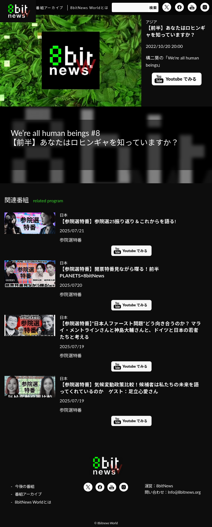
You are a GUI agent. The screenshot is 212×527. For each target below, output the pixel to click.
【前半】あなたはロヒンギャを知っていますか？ (175, 31)
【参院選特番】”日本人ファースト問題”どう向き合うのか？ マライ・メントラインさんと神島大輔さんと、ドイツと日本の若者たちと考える (130, 330)
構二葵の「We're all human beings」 (172, 61)
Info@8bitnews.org (184, 492)
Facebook (179, 7)
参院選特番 (71, 239)
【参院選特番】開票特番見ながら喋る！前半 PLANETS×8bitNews (109, 272)
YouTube (192, 7)
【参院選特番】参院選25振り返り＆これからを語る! (118, 221)
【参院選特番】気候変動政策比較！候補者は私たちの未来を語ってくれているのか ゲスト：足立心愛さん (129, 388)
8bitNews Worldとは (89, 8)
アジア (151, 22)
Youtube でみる (181, 78)
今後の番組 (24, 486)
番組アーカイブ (49, 8)
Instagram (204, 7)
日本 (63, 215)
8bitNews (164, 486)
